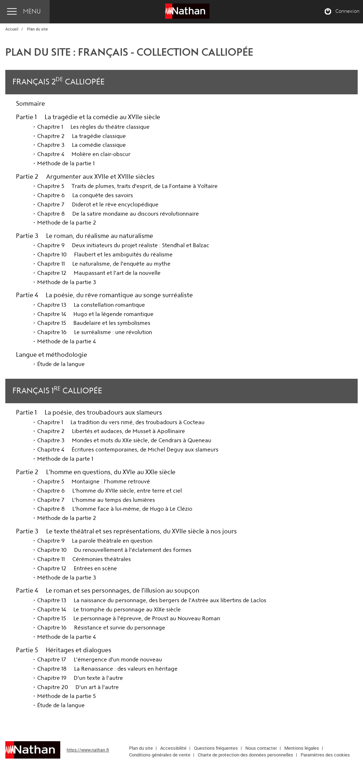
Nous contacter (261, 748)
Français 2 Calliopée (58, 81)
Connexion (347, 11)
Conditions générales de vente (159, 754)
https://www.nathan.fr (88, 750)
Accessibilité (173, 748)
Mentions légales (301, 748)
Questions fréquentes (216, 748)
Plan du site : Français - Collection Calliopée (129, 52)
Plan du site (141, 748)
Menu (32, 11)
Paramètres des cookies (325, 754)
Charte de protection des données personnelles (245, 754)
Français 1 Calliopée (57, 390)
